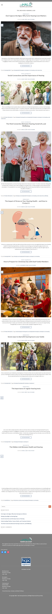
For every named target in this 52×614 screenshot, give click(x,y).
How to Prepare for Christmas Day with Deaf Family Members (26, 262)
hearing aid (18, 117)
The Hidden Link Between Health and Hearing (26, 447)
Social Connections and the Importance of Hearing (26, 75)
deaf (17, 331)
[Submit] (50, 506)
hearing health (17, 70)
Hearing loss (22, 70)
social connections (38, 70)
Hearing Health (7, 70)
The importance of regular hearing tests (26, 388)
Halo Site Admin (31, 19)
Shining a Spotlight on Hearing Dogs (9, 516)
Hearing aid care (24, 117)
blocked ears (16, 500)
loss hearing (32, 70)
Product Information (26, 73)
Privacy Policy (40, 595)
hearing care (18, 195)
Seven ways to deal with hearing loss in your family (26, 337)
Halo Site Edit (31, 450)
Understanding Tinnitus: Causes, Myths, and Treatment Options (16, 521)
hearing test (27, 70)
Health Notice (26, 445)
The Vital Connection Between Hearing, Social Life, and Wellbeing (16, 523)
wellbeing (46, 195)
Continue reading (26, 65)
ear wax (22, 500)
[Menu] (2, 5)
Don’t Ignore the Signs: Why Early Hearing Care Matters (26, 16)
